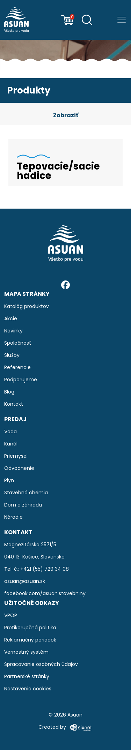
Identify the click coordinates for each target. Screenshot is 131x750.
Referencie (17, 367)
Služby (12, 355)
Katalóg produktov (26, 306)
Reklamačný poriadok (30, 639)
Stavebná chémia (26, 492)
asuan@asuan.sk (24, 581)
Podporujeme (20, 379)
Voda (10, 431)
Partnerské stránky (26, 676)
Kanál (10, 443)
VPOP (10, 615)
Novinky (13, 330)
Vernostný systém (26, 651)
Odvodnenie (19, 468)
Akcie (10, 318)
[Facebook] (65, 284)
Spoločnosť (17, 342)
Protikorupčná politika (30, 627)
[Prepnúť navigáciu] (121, 20)
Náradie (13, 516)
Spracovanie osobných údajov (41, 664)
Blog (9, 391)
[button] (65, 115)
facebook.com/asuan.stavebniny (45, 593)
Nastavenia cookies (27, 688)
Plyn (9, 480)
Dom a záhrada (23, 504)
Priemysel (16, 455)
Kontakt (13, 403)
